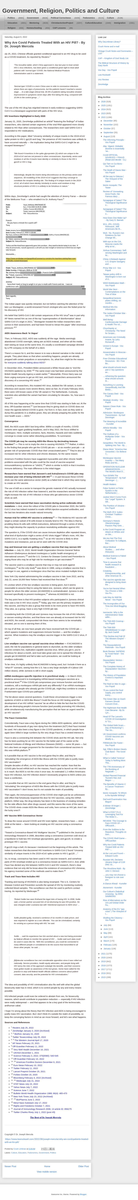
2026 (103, 101)
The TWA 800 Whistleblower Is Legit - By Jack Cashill (114, 630)
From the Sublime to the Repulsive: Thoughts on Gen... (114, 832)
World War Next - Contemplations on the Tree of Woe (114, 291)
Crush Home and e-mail (108, 46)
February (107, 945)
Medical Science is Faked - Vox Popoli (114, 557)
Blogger (83, 1194)
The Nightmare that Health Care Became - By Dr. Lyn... (115, 710)
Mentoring (34, 23)
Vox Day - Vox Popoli (107, 70)
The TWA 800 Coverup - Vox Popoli (114, 622)
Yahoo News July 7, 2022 (25, 1087)
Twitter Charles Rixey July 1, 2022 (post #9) (34, 1112)
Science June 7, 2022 (24, 1090)
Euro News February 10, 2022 (28, 1065)
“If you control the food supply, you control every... (113, 692)
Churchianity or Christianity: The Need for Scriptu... (114, 330)
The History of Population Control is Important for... (114, 677)
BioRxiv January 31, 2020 (27, 1034)
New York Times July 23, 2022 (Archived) (33, 1096)
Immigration (120, 23)
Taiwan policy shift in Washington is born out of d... (114, 276)
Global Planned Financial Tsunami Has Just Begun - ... (114, 778)
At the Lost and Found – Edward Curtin (113, 854)
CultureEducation (93, 23)
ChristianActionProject (62, 23)
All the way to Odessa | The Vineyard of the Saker (113, 178)
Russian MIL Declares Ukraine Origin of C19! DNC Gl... (114, 862)
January (107, 948)
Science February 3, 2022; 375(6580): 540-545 (36, 1056)
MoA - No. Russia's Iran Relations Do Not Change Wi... (113, 235)
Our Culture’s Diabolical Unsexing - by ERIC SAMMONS (113, 894)
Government (33, 18)
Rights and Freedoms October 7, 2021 (32, 1106)
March (106, 941)
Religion (12, 28)
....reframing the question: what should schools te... (114, 378)
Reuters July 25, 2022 (23, 1027)
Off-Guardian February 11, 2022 (28, 1046)
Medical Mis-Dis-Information (110, 308)
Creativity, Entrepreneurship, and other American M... (114, 573)
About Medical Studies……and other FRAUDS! (113, 549)
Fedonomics (89, 18)
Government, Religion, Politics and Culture (60, 10)
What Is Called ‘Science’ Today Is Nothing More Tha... (114, 760)
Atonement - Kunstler (112, 887)
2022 (103, 117)
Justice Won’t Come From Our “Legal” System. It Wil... (114, 499)
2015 (103, 977)
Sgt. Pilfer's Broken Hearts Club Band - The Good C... (115, 751)
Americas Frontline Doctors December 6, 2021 (38, 1062)
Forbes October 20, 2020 (26, 1074)
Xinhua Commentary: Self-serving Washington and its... (115, 252)
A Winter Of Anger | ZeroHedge (111, 807)
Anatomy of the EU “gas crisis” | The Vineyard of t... (114, 911)
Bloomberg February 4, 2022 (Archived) (32, 1078)
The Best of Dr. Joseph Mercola (45, 1117)
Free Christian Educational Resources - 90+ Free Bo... (115, 361)
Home (47, 1166)
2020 (103, 957)
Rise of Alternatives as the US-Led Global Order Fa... (114, 902)
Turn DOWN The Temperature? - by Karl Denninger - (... (114, 478)
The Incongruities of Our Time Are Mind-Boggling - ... (115, 606)
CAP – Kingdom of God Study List (113, 58)
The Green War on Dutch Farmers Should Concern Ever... (114, 701)
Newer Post (10, 1166)
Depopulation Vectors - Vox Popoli (113, 661)
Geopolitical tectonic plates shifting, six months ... (112, 300)
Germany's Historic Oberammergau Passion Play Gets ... (113, 523)
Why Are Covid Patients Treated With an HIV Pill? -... (113, 847)
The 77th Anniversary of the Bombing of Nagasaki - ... (113, 769)
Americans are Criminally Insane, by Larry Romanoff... (114, 339)
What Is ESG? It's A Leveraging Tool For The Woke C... (113, 814)
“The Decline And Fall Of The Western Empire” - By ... (114, 638)
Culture (110, 18)
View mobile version (47, 1172)
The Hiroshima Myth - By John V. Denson (114, 869)
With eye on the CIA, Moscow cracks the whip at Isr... (112, 244)
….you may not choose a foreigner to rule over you (114, 877)
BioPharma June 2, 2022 (28, 1099)
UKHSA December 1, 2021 (26, 1053)
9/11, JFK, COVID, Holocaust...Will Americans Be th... (112, 226)
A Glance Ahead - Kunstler (115, 883)
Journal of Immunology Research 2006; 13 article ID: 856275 (43, 1109)
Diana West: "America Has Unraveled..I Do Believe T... (115, 451)
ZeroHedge (103, 84)
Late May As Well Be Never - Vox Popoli (112, 598)
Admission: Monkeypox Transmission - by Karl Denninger (114, 415)
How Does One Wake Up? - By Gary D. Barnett (115, 219)
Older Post (83, 1166)
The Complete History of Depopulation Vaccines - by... (115, 669)
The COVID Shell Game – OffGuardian (114, 839)
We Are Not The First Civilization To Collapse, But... (114, 540)
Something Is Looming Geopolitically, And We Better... (114, 387)
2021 (103, 954)
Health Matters (109, 484)
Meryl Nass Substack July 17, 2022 (30, 1103)
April (105, 937)
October (107, 128)
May (105, 933)
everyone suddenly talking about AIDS (26, 362)
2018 (103, 965)
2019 (103, 961)
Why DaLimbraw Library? (109, 42)
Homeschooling (34, 28)
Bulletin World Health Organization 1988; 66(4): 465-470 (40, 1093)
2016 (103, 973)
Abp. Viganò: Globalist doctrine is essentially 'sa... (113, 148)
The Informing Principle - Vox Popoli (114, 141)
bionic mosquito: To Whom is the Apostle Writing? (115, 794)
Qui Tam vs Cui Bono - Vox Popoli (113, 165)
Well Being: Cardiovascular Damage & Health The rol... (115, 322)
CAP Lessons (59, 28)
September (108, 132)
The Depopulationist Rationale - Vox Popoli (114, 646)
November (108, 124)
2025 (103, 105)
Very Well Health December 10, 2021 (31, 1049)
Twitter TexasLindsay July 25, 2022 (29, 1037)
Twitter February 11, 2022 (25, 1068)
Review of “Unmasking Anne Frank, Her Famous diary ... (113, 194)
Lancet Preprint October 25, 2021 (29, 1071)
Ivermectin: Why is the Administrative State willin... (113, 614)
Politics (11, 18)
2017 (103, 969)
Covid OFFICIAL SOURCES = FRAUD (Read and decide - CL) (114, 157)
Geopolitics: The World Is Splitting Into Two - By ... (115, 444)
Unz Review (103, 79)
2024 (103, 109)
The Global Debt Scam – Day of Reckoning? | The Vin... (114, 727)
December (108, 121)
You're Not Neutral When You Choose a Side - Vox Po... (114, 591)
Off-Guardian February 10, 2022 (29, 1059)
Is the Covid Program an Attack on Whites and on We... (114, 532)
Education (12, 23)
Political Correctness (61, 18)
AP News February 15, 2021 (26, 1043)
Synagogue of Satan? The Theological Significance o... (115, 202)
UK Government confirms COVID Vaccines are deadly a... (114, 736)
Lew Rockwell (104, 75)
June (105, 929)
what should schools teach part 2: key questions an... (115, 369)
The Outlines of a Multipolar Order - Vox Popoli (114, 436)
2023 (103, 113)
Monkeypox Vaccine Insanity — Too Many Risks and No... (113, 460)
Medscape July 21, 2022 (28, 1081)
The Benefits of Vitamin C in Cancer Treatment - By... (114, 786)
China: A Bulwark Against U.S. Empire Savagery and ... (114, 261)
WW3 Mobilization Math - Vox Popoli (114, 284)
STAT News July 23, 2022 (26, 1084)
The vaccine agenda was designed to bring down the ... (114, 582)
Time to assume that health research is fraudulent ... (112, 564)
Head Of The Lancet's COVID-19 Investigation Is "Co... (114, 719)
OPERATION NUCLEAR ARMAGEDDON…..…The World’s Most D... (114, 469)
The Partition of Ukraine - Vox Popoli (114, 507)
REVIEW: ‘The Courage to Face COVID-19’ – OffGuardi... (114, 823)
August (106, 136)
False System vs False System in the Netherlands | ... (113, 490)
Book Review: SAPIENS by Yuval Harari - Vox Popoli (114, 653)
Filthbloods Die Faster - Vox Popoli (113, 744)
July (105, 925)
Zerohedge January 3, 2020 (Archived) (31, 1030)
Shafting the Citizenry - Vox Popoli (113, 919)
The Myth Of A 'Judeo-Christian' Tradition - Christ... (113, 514)
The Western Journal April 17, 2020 (31, 1040)
